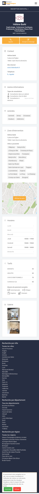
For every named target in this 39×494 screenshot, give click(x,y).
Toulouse (5, 386)
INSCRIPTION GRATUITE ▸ (20, 9)
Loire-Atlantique (7, 418)
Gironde (4, 408)
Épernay (4, 395)
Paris (3, 422)
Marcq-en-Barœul (7, 369)
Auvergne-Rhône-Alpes (9, 441)
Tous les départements (10, 403)
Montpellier (5, 376)
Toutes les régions (9, 435)
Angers (4, 351)
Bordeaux (5, 361)
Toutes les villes (8, 346)
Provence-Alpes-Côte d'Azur (11, 458)
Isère (3, 416)
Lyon (3, 367)
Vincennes (5, 393)
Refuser (17, 489)
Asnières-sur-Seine (8, 357)
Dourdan (5, 365)
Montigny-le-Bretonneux (10, 374)
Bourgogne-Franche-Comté (11, 444)
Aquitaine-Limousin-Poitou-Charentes (14, 439)
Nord (3, 420)
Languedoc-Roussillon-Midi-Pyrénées (14, 450)
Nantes (4, 378)
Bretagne (5, 446)
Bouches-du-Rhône (8, 405)
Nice (3, 380)
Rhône (4, 424)
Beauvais (5, 359)
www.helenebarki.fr (13, 67)
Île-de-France (6, 460)
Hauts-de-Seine (7, 412)
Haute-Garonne (7, 410)
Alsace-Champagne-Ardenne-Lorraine (14, 437)
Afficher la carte (19, 198)
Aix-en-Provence (7, 349)
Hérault (4, 414)
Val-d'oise (5, 426)
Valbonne (5, 388)
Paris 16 (4, 382)
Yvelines (4, 429)
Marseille (5, 372)
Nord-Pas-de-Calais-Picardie (11, 452)
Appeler (10, 74)
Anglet (4, 353)
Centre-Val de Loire (8, 448)
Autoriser (8, 489)
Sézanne (5, 384)
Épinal (4, 397)
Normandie (5, 454)
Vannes (4, 390)
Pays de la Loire (7, 456)
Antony (4, 355)
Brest (4, 363)
